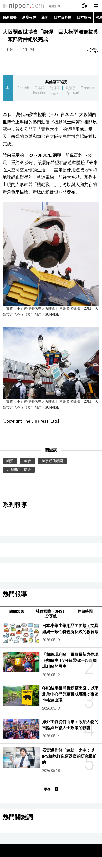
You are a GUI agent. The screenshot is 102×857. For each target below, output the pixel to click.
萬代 (27, 461)
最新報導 (10, 17)
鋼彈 (9, 461)
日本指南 (84, 17)
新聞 (44, 17)
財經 (9, 50)
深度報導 (29, 17)
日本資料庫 (62, 17)
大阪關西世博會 (18, 470)
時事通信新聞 (52, 461)
